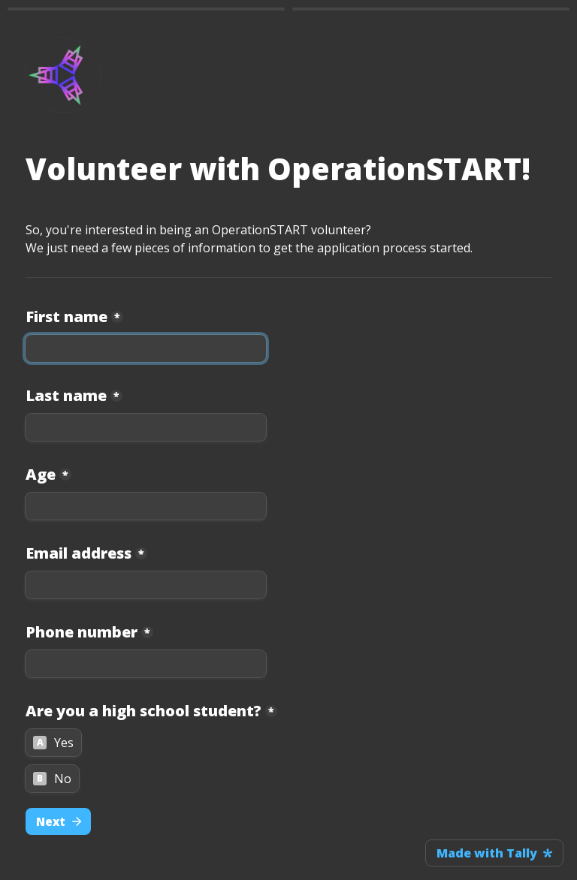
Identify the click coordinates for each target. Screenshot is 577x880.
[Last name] (146, 427)
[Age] (146, 506)
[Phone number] (146, 663)
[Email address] (146, 584)
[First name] (146, 348)
